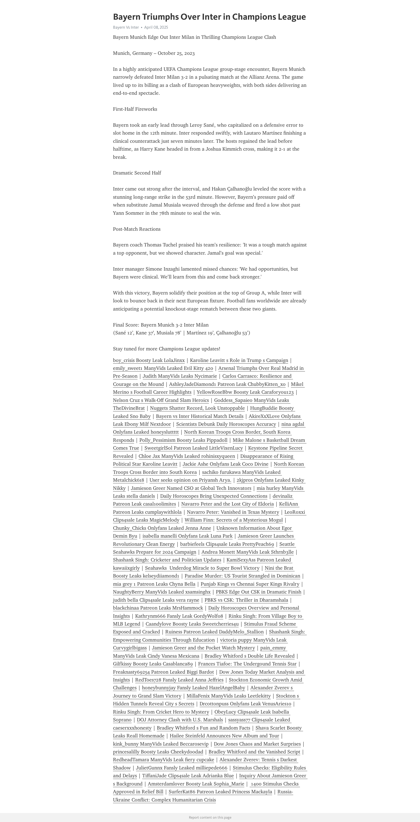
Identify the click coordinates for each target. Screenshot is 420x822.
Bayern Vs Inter (126, 27)
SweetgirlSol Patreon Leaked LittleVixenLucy (193, 448)
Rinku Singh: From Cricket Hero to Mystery (161, 712)
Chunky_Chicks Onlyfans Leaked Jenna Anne (162, 528)
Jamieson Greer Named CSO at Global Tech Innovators (191, 488)
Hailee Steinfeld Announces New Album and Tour (224, 736)
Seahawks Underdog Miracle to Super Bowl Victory (202, 568)
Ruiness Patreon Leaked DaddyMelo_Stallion (214, 632)
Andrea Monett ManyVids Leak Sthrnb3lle (248, 552)
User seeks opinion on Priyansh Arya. (190, 480)
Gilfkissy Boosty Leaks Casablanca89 (153, 664)
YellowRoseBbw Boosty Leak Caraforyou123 (245, 392)
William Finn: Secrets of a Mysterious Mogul (234, 520)
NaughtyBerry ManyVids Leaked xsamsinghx (162, 592)
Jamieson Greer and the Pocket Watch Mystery (203, 648)
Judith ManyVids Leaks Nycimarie (180, 376)
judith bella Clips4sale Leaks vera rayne (156, 600)
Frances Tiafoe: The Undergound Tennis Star (247, 664)
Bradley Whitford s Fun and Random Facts (203, 728)
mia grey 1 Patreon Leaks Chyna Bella (154, 584)
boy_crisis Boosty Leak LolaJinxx (149, 360)
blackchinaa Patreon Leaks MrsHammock (158, 608)
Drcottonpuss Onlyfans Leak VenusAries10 (245, 704)
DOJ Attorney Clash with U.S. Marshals (180, 720)
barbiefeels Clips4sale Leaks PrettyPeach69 (227, 544)
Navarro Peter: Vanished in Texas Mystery (233, 512)
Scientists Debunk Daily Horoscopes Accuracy (226, 424)
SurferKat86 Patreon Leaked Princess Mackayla (220, 792)
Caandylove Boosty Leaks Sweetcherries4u (192, 624)
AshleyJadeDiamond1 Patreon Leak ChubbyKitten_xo (227, 384)
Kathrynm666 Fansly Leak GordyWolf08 (179, 616)
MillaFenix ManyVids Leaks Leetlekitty (229, 696)
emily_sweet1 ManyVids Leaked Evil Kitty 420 (163, 368)
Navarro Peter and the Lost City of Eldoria (227, 504)
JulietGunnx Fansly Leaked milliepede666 (181, 768)
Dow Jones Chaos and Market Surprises (257, 744)
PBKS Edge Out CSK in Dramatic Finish (258, 592)
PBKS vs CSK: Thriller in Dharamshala (246, 600)
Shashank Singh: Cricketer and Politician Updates (167, 560)
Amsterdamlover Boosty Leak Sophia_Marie (196, 784)
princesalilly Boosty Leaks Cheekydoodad (158, 752)
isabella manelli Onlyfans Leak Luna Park (187, 536)
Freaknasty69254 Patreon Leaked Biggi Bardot (163, 672)
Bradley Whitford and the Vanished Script (254, 752)
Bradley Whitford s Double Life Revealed (250, 656)
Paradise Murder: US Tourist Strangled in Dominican (242, 576)
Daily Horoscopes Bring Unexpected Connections (213, 496)
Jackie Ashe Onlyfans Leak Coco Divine (225, 464)
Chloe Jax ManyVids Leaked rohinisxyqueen (187, 456)
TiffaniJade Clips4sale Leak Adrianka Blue (188, 776)
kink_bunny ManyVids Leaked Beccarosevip (161, 744)
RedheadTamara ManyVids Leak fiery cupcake (163, 760)
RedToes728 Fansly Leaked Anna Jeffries (179, 680)
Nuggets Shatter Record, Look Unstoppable (197, 408)
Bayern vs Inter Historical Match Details (199, 416)
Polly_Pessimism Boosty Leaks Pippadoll (183, 440)
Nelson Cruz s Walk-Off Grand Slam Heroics (161, 400)
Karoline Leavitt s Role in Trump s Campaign (239, 360)
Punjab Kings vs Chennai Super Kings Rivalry (250, 584)
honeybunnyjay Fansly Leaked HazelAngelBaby (193, 688)
